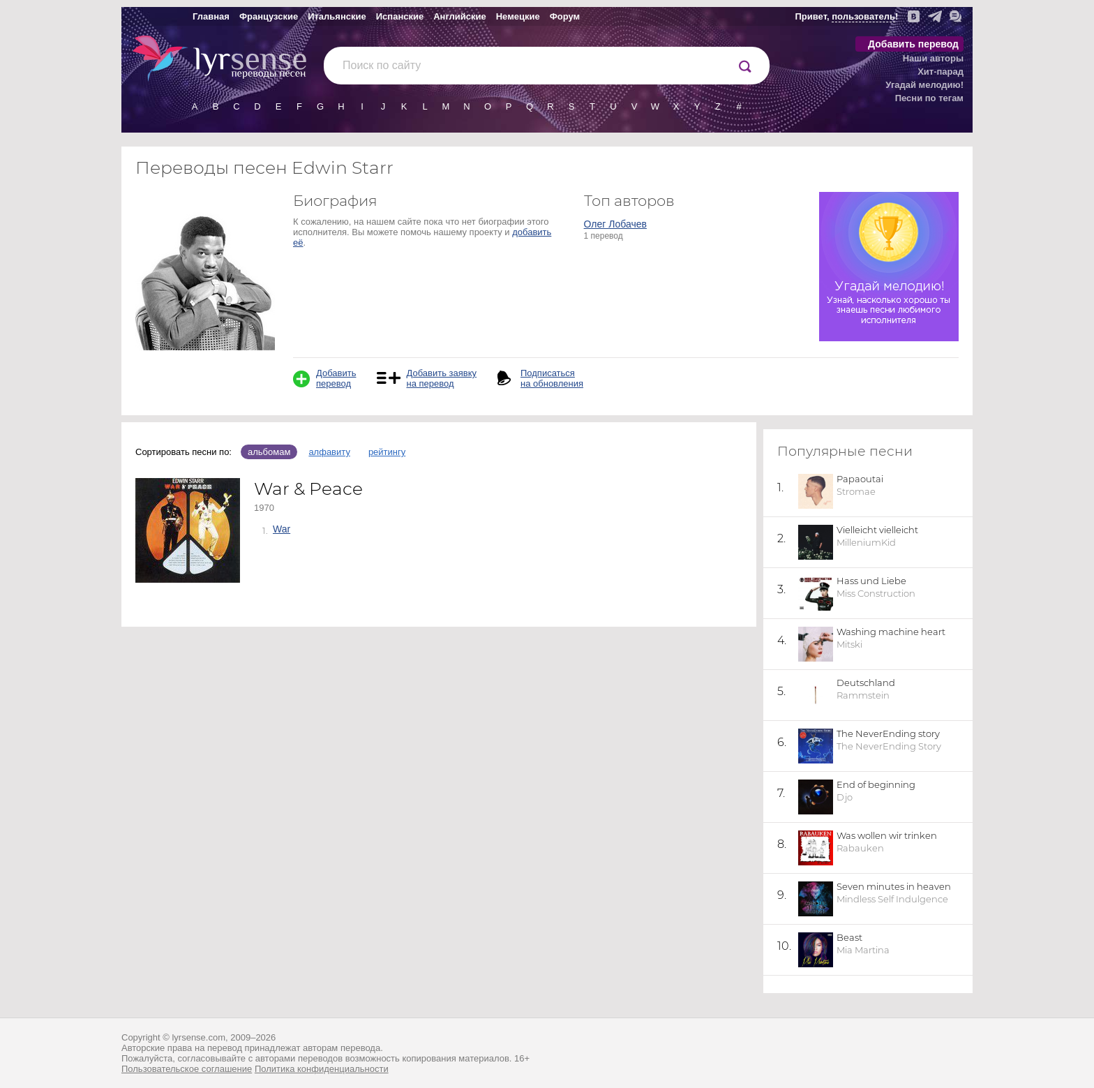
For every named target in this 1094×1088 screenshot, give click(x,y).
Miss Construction (876, 593)
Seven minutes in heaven (894, 886)
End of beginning (876, 784)
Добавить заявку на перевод (441, 378)
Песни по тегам (929, 98)
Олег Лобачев (615, 224)
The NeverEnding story (888, 733)
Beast (849, 937)
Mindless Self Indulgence (892, 898)
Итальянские (337, 16)
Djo (845, 797)
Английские (459, 16)
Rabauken (860, 848)
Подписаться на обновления (551, 378)
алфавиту (329, 452)
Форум (565, 16)
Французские (268, 16)
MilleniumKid (866, 542)
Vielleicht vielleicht (877, 529)
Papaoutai (860, 478)
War (281, 529)
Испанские (400, 16)
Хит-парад (940, 71)
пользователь (863, 16)
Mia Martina (863, 949)
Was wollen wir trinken (887, 835)
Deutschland (866, 682)
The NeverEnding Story (889, 746)
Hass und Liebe (871, 580)
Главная (211, 16)
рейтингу (386, 452)
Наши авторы (933, 58)
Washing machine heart (891, 631)
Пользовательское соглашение (186, 1069)
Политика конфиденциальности (322, 1069)
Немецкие (518, 16)
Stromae (856, 491)
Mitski (849, 644)
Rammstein (863, 695)
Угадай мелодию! (924, 85)
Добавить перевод (913, 44)
